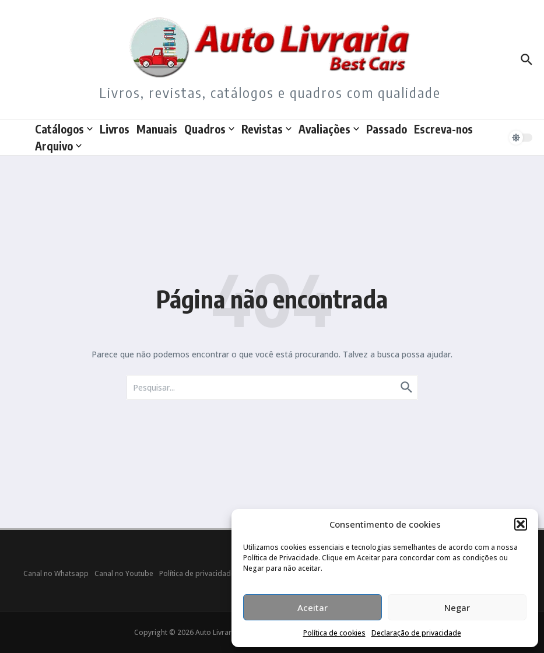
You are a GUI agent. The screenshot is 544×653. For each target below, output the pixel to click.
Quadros (209, 129)
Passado (386, 129)
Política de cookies (334, 633)
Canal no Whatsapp (56, 573)
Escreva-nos (443, 129)
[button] (521, 524)
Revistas (266, 129)
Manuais (156, 129)
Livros (114, 129)
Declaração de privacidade (416, 633)
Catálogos (64, 129)
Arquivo (58, 146)
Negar (457, 607)
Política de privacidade (197, 573)
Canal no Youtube (123, 573)
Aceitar (312, 607)
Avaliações (329, 129)
